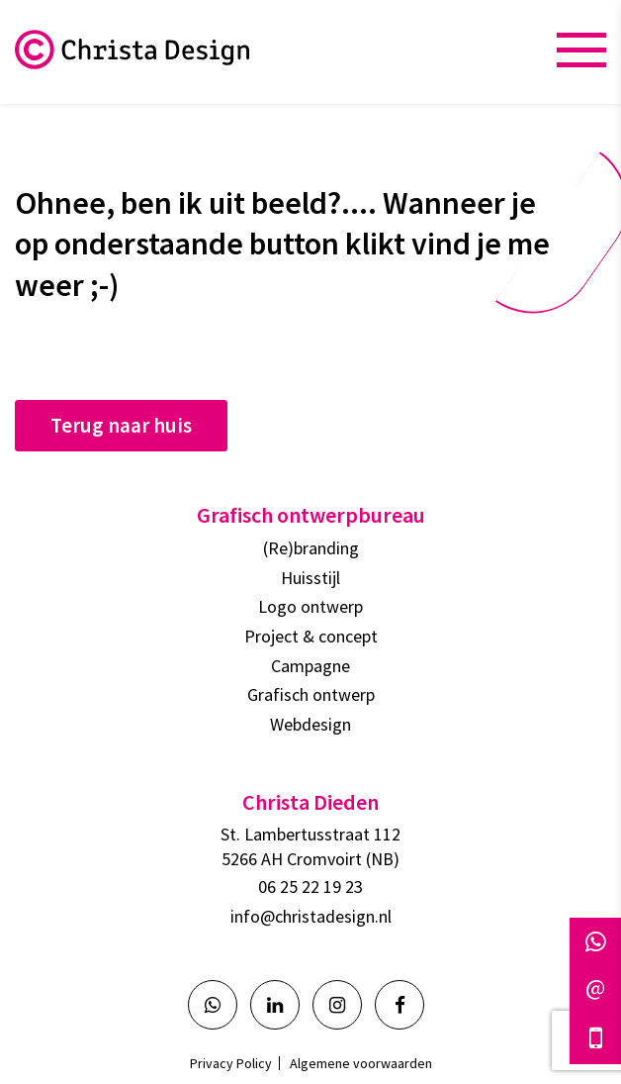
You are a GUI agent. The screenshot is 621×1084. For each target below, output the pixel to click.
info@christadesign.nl (311, 916)
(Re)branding (311, 548)
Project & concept (311, 636)
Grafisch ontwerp (311, 694)
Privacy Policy (231, 1063)
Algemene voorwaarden (361, 1063)
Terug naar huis (121, 425)
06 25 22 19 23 (310, 886)
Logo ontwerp (310, 606)
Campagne (310, 665)
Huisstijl (310, 577)
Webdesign (310, 724)
